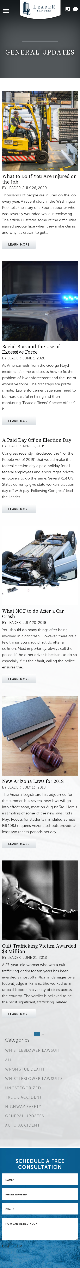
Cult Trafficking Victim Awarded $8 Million (39, 949)
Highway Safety (23, 1107)
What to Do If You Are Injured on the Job (39, 179)
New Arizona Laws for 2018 (33, 781)
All (8, 1060)
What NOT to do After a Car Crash (33, 614)
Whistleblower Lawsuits (34, 1079)
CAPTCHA (12, 1246)
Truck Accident (23, 1097)
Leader (14, 188)
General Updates (24, 1116)
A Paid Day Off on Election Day (36, 440)
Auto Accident (22, 1125)
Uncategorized (23, 1088)
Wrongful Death (24, 1069)
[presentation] (33, 1257)
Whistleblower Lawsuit (32, 1050)
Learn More (19, 244)
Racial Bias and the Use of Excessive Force (31, 349)
